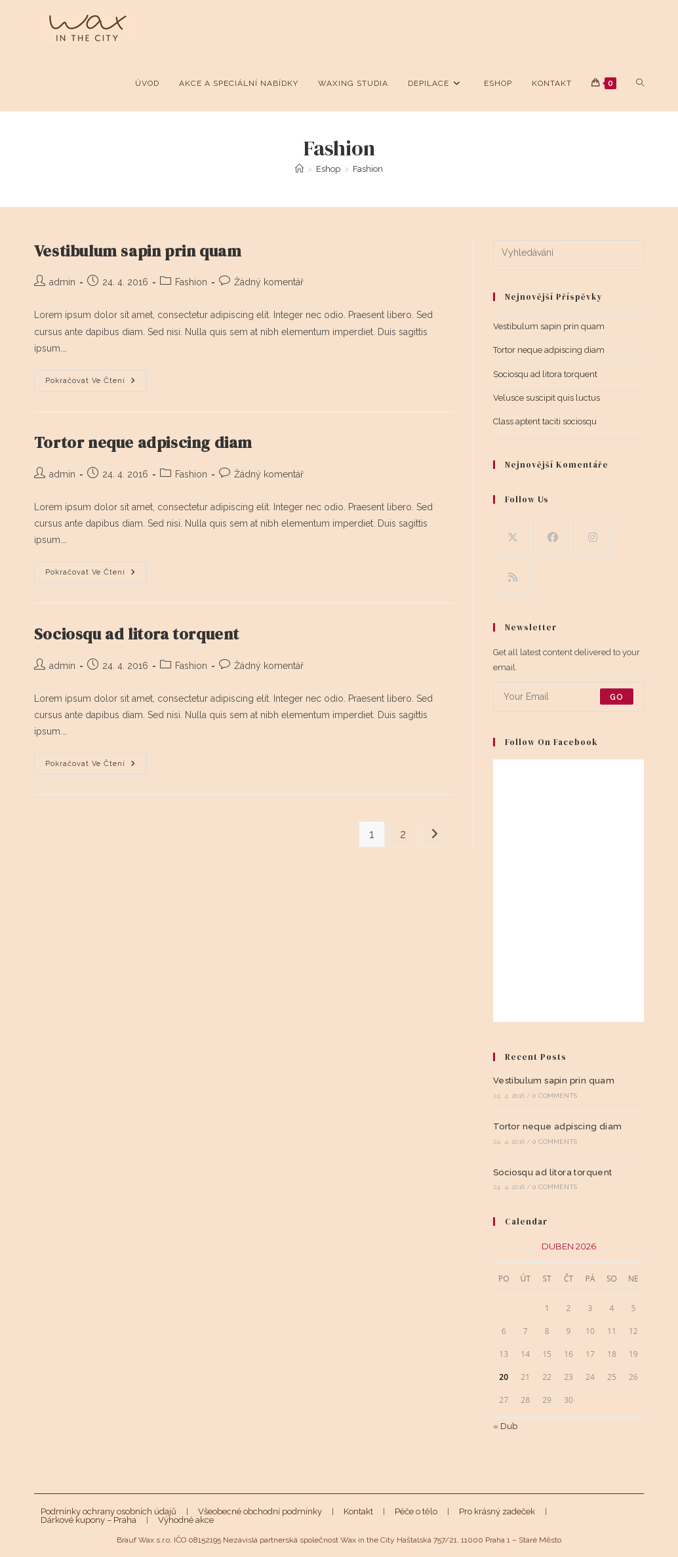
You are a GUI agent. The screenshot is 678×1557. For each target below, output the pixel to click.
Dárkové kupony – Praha (88, 1520)
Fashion (368, 169)
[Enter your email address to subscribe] (569, 697)
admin (62, 282)
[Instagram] (593, 537)
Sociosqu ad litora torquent (136, 634)
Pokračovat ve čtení (96, 384)
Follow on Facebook (551, 742)
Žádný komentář (269, 282)
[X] (513, 537)
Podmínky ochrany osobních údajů (108, 1511)
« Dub (505, 1426)
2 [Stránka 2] (403, 834)
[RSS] (513, 577)
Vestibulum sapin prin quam (138, 251)
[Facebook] (553, 537)
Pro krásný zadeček (497, 1511)
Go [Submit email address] (617, 696)
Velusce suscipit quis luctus (546, 398)
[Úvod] (299, 169)
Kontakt (358, 1511)
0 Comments (554, 1095)
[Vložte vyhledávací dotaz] (569, 253)
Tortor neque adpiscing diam (143, 442)
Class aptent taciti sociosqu (545, 421)
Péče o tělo (416, 1511)
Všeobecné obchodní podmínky (260, 1511)
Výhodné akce (186, 1520)
